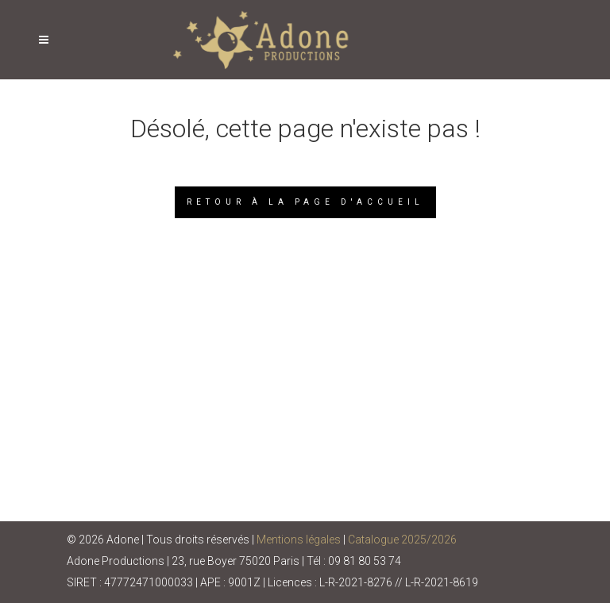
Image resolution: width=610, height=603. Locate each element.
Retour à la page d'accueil (305, 202)
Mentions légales (299, 539)
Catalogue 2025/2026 (402, 539)
